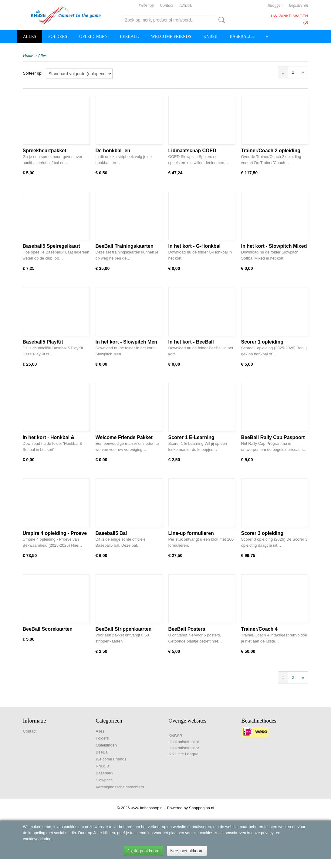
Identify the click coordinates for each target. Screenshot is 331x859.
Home (28, 55)
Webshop (146, 5)
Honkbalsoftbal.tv (184, 748)
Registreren (298, 5)
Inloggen (275, 5)
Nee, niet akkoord (187, 850)
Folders (57, 36)
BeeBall (129, 36)
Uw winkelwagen (289, 16)
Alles (29, 36)
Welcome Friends (171, 36)
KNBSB (185, 5)
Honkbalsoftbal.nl (184, 742)
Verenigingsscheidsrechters (120, 787)
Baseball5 (242, 36)
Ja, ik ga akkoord (143, 850)
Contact (166, 5)
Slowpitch (104, 780)
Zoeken (220, 20)
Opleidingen (93, 36)
